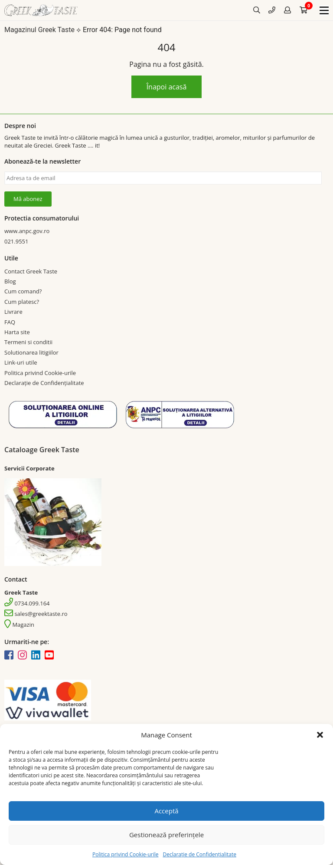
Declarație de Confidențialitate (199, 854)
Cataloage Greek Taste (41, 449)
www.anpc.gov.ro (26, 231)
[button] (320, 734)
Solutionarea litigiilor (31, 352)
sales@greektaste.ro (36, 614)
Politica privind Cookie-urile (125, 854)
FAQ (9, 322)
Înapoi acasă (167, 87)
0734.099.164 (27, 603)
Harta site (17, 332)
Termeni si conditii (28, 342)
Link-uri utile (20, 362)
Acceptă (166, 810)
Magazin (19, 625)
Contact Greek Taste (30, 271)
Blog (10, 281)
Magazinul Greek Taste (39, 30)
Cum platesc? (21, 302)
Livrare (13, 312)
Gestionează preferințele (166, 834)
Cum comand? (23, 292)
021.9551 (16, 241)
